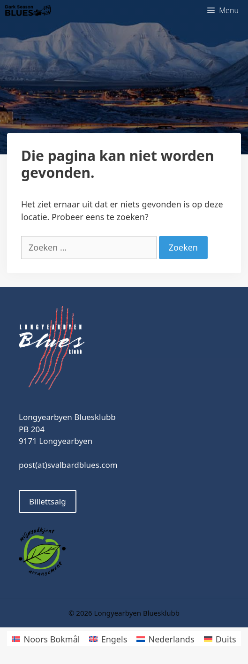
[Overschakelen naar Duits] (220, 638)
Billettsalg (47, 501)
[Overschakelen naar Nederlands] (165, 638)
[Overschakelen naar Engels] (108, 638)
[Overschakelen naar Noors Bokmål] (45, 638)
